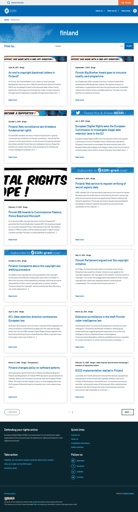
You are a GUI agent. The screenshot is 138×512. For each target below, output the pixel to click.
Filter (129, 46)
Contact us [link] (75, 435)
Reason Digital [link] (129, 493)
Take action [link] (125, 11)
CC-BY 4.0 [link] (36, 502)
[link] (135, 11)
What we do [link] (112, 11)
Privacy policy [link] (10, 494)
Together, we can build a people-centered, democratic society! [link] (29, 460)
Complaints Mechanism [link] (80, 443)
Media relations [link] (77, 447)
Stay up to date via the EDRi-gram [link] (17, 464)
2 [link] (72, 412)
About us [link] (99, 11)
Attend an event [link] (10, 468)
